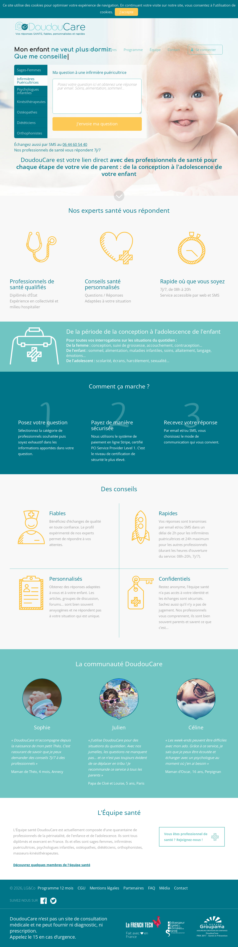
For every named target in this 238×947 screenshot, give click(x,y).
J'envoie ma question (96, 124)
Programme (133, 49)
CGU (82, 888)
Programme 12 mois (55, 888)
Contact (174, 49)
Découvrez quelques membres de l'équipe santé (51, 865)
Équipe (155, 49)
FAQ (151, 888)
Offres (112, 49)
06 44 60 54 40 (75, 144)
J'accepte (126, 12)
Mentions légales (104, 888)
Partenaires (133, 888)
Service (94, 49)
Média (164, 888)
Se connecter (203, 49)
